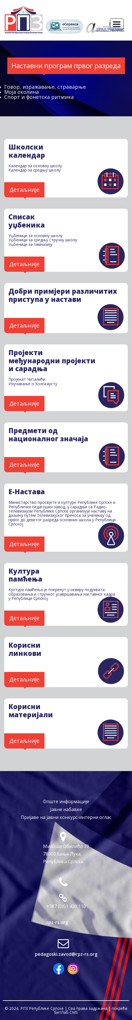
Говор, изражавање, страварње (45, 86)
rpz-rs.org (57, 922)
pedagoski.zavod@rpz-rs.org (66, 954)
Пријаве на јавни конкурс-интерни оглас (66, 817)
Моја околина (21, 91)
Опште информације (66, 801)
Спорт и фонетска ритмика (39, 96)
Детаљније (24, 189)
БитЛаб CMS (66, 1012)
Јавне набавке (66, 809)
